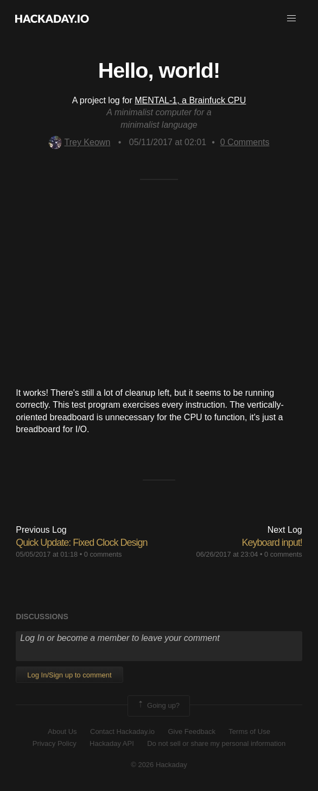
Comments (245, 142)
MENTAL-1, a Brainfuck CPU (190, 100)
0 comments (103, 554)
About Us (62, 731)
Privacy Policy (55, 743)
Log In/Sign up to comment (69, 675)
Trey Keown (80, 142)
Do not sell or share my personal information (216, 743)
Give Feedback (191, 731)
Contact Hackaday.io (122, 731)
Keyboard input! (272, 542)
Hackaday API (112, 743)
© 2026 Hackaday (159, 765)
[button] (291, 18)
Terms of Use (249, 731)
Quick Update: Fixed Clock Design (81, 542)
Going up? (158, 706)
